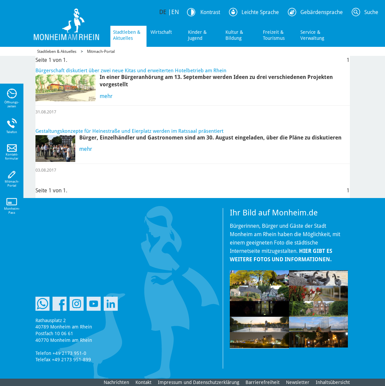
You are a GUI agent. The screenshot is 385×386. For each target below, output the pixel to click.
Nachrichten (116, 382)
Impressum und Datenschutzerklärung (198, 382)
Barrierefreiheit (263, 382)
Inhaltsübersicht (333, 382)
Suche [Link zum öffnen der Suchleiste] (371, 12)
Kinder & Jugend (197, 35)
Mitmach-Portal (101, 51)
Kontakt (143, 382)
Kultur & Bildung (234, 35)
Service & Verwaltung (312, 35)
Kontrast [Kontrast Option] (210, 12)
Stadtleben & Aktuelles (126, 35)
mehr (106, 96)
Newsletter (297, 382)
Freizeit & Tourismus (274, 35)
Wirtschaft (161, 32)
